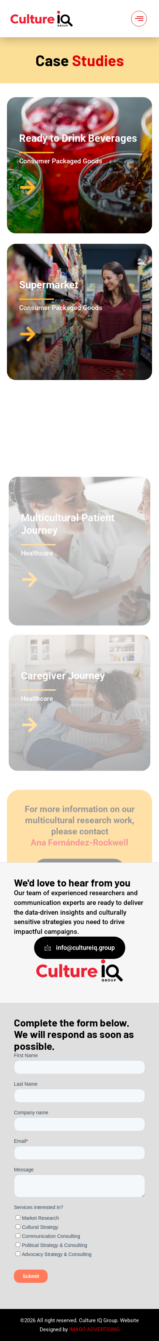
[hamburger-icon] (139, 18)
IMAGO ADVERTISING (94, 1329)
